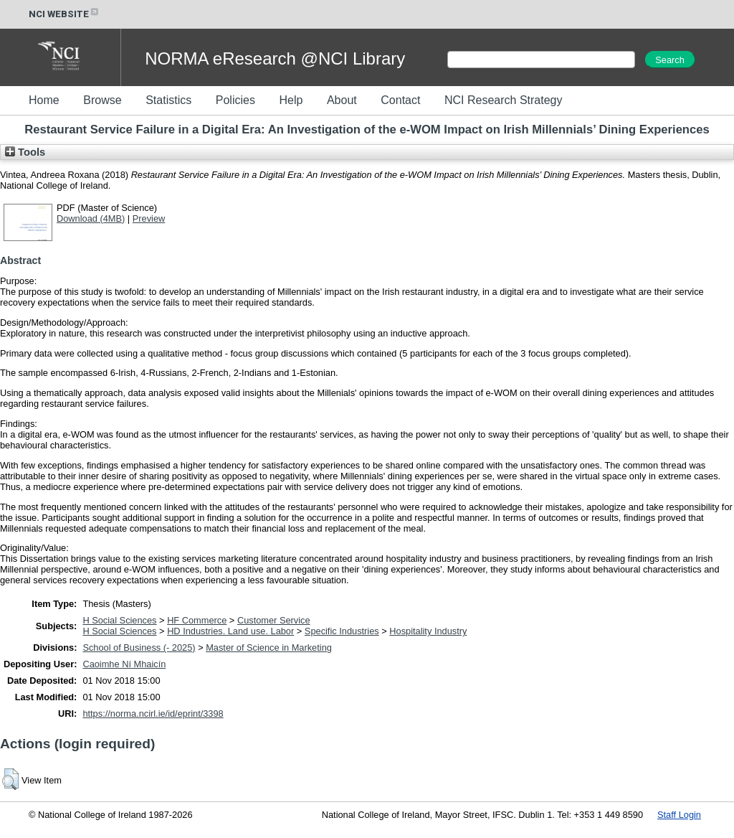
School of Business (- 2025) (138, 647)
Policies (235, 100)
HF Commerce (197, 620)
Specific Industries (342, 631)
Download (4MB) (91, 218)
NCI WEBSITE (64, 14)
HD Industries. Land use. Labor (230, 631)
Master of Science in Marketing (269, 647)
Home (44, 100)
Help (290, 100)
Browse (102, 100)
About (342, 100)
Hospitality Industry (428, 631)
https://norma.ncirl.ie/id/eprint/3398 (152, 713)
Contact (400, 100)
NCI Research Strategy (503, 100)
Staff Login (679, 814)
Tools (25, 152)
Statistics (168, 100)
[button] (10, 779)
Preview (149, 218)
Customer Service (273, 620)
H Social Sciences (119, 620)
